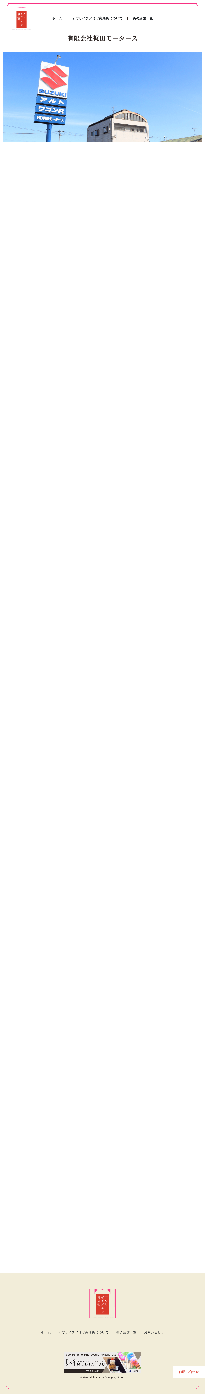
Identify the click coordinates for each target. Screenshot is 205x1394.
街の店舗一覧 (143, 18)
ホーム (57, 18)
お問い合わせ (154, 1332)
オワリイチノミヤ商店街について (97, 18)
